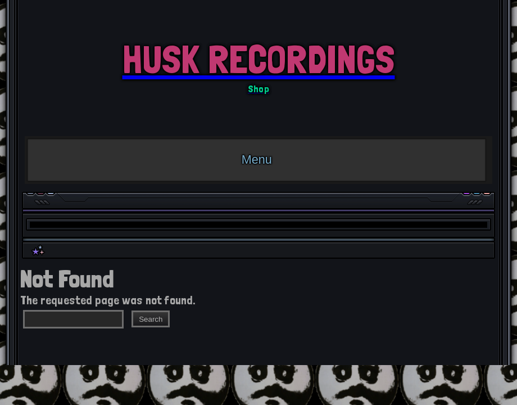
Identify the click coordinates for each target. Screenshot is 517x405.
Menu (257, 159)
